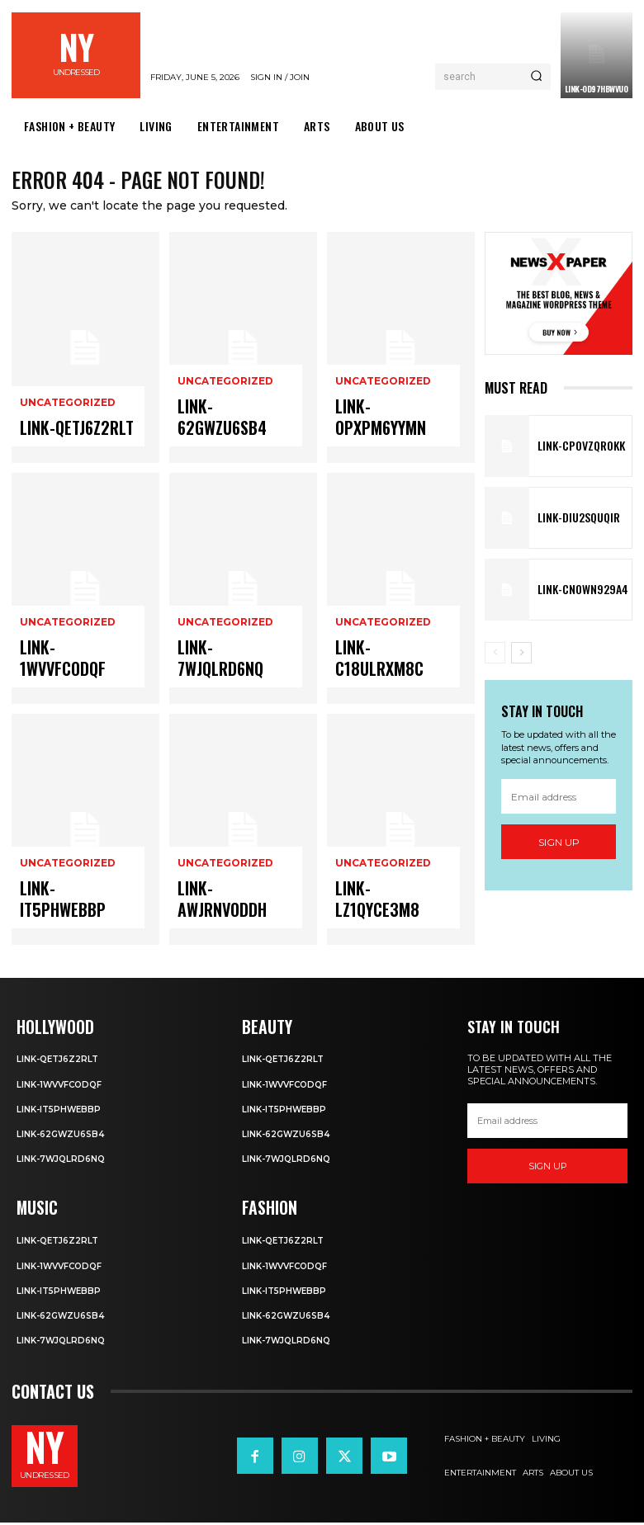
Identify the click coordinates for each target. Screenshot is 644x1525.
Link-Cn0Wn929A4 (572, 595)
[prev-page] (495, 657)
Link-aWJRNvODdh (224, 917)
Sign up (559, 847)
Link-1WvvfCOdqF (65, 676)
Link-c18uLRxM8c (381, 676)
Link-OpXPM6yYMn (382, 435)
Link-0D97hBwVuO (596, 89)
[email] (558, 802)
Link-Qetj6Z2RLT (64, 435)
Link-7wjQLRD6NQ (224, 676)
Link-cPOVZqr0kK (572, 450)
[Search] (536, 77)
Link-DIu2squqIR (570, 523)
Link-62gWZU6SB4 (225, 435)
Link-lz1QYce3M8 (379, 917)
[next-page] (521, 657)
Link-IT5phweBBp (65, 917)
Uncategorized (64, 415)
